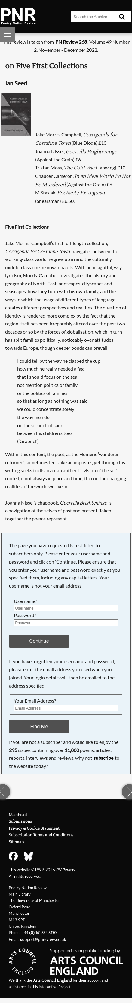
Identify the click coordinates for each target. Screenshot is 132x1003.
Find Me (39, 726)
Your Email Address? (35, 700)
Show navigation (7, 34)
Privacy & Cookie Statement (34, 828)
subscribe (103, 758)
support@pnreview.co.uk (43, 939)
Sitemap (16, 842)
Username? (25, 601)
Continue (39, 641)
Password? (25, 615)
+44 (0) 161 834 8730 (39, 932)
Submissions (20, 821)
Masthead (18, 814)
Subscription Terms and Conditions (41, 835)
